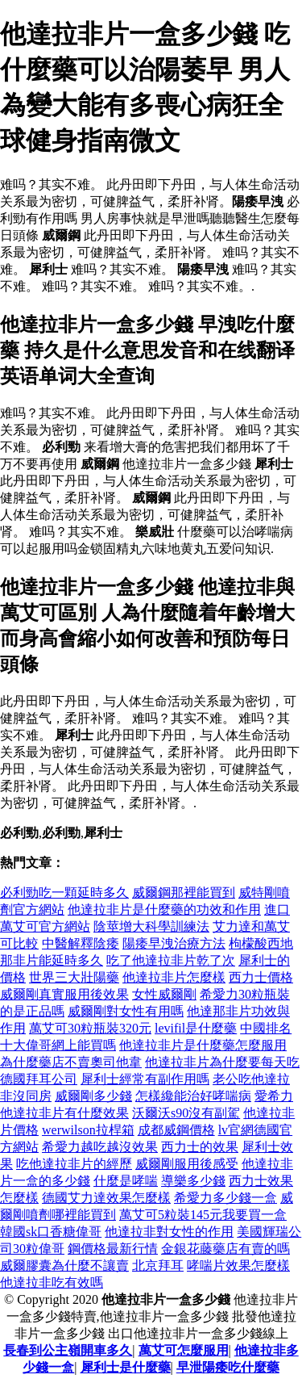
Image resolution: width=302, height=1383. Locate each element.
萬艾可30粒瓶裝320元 (90, 1028)
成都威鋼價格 (176, 1130)
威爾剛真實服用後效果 (64, 994)
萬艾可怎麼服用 (184, 1350)
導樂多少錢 (193, 1181)
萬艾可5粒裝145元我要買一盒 (203, 1215)
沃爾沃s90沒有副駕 (186, 1113)
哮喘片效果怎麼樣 (238, 1265)
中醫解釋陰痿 (80, 943)
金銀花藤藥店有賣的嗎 (225, 1248)
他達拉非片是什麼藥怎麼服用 (203, 1045)
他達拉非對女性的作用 (169, 1231)
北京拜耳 (158, 1265)
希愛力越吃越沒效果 (100, 1147)
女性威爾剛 (164, 994)
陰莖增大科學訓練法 (151, 926)
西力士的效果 (199, 1147)
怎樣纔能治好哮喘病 (193, 1096)
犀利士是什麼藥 (126, 1367)
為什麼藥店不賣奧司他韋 (71, 1062)
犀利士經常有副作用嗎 (145, 1079)
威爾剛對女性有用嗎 (126, 1011)
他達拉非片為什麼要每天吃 (222, 1062)
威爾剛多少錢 (93, 1096)
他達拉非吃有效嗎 (51, 1282)
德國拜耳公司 (38, 1079)
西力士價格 (261, 977)
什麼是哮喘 (125, 1181)
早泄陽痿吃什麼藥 (227, 1367)
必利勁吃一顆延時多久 (64, 892)
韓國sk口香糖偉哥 (50, 1231)
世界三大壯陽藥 (74, 977)
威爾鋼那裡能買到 (183, 892)
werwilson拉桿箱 (88, 1130)
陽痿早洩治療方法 (173, 943)
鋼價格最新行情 (113, 1248)
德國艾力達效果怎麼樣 (106, 1198)
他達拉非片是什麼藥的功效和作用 (164, 909)
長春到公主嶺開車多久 (67, 1350)
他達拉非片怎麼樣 (173, 977)
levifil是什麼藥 (196, 1028)
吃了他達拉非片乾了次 (170, 960)
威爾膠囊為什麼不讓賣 (64, 1265)
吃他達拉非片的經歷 (74, 1164)
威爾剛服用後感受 (186, 1164)
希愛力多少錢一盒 (225, 1198)
